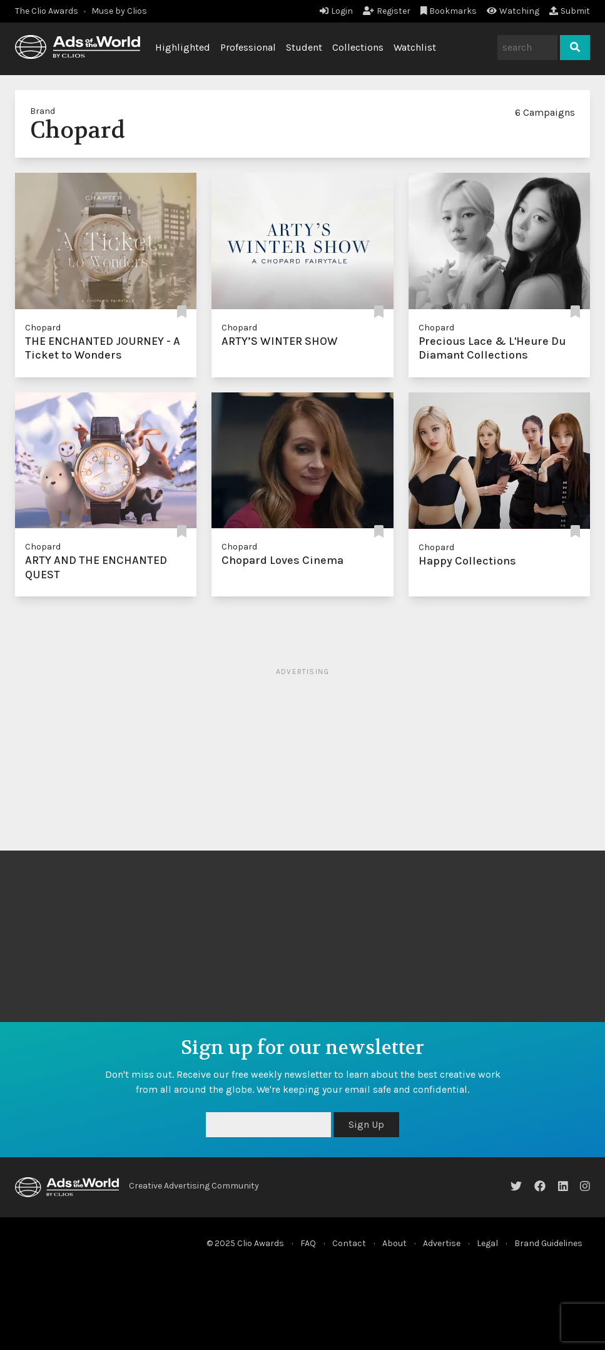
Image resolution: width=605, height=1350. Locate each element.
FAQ (308, 1243)
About (394, 1243)
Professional (248, 47)
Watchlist (415, 47)
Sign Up (366, 1124)
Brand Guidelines (548, 1243)
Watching (513, 11)
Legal (487, 1243)
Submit (569, 11)
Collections (358, 47)
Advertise (441, 1243)
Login (336, 11)
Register (386, 11)
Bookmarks (448, 11)
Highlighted (182, 47)
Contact (349, 1243)
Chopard (43, 327)
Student (304, 47)
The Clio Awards (46, 11)
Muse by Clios (119, 11)
